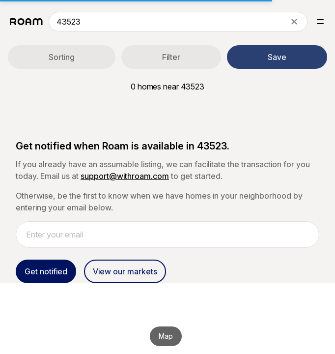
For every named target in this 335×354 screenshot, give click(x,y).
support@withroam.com (125, 176)
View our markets (125, 271)
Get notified (46, 271)
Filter (171, 57)
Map (166, 336)
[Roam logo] (26, 21)
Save (277, 57)
